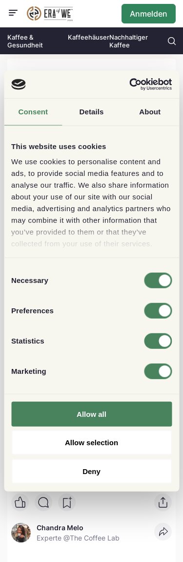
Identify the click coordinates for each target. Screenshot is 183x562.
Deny (91, 471)
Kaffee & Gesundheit (25, 41)
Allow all (91, 414)
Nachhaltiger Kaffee (128, 41)
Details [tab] (92, 111)
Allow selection (91, 442)
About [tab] (150, 111)
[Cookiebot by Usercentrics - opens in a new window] (130, 84)
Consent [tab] (33, 111)
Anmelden (148, 14)
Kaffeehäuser (88, 37)
